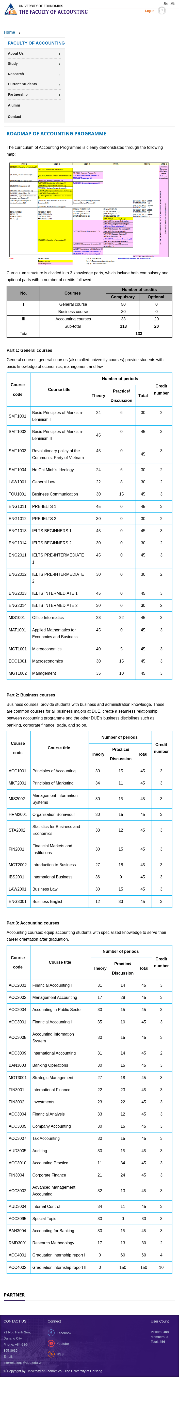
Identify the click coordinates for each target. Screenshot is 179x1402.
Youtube (63, 1369)
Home (9, 32)
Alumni (14, 105)
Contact (14, 117)
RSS (60, 1380)
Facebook (64, 1358)
